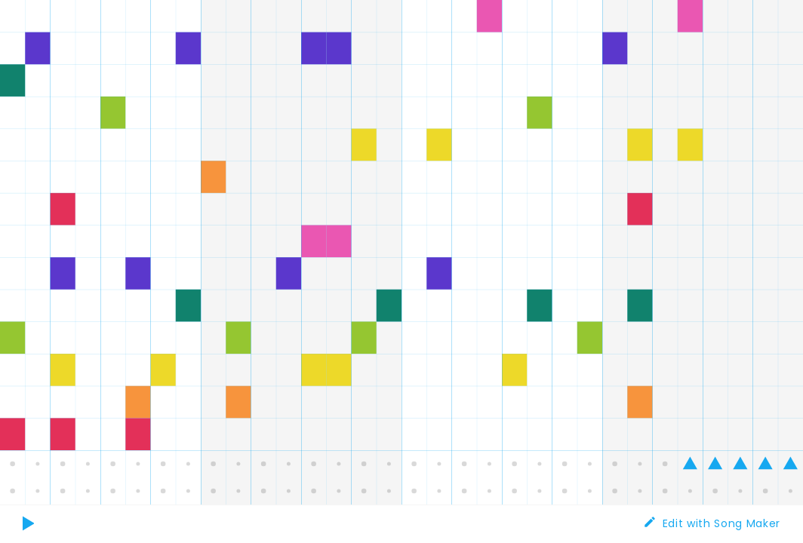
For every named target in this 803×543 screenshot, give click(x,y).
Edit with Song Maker (721, 523)
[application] (401, 252)
